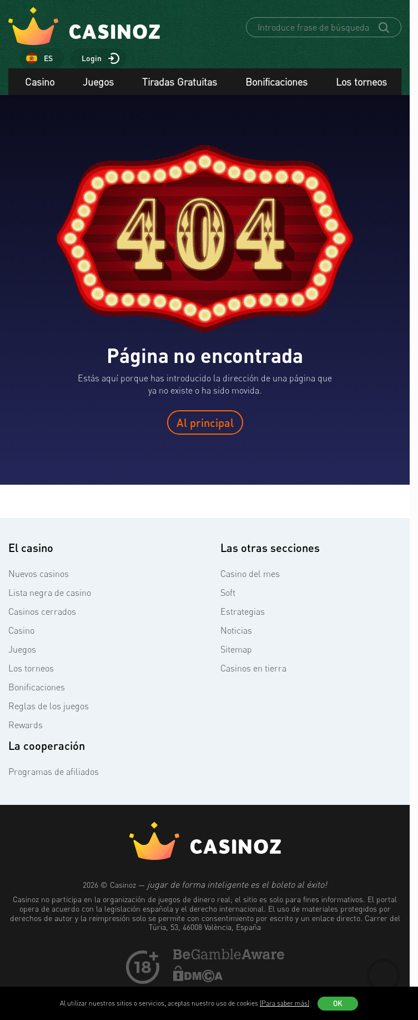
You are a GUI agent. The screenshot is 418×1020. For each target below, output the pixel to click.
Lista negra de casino (49, 594)
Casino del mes (250, 575)
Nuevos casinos (38, 575)
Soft (227, 594)
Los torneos (361, 83)
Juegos (98, 83)
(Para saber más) (284, 1003)
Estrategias (242, 613)
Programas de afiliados (53, 773)
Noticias (236, 632)
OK (338, 1003)
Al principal (205, 424)
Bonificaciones (276, 83)
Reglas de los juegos (48, 707)
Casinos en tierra (253, 669)
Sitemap (236, 650)
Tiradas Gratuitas (179, 83)
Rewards (25, 726)
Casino (39, 83)
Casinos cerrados (42, 613)
